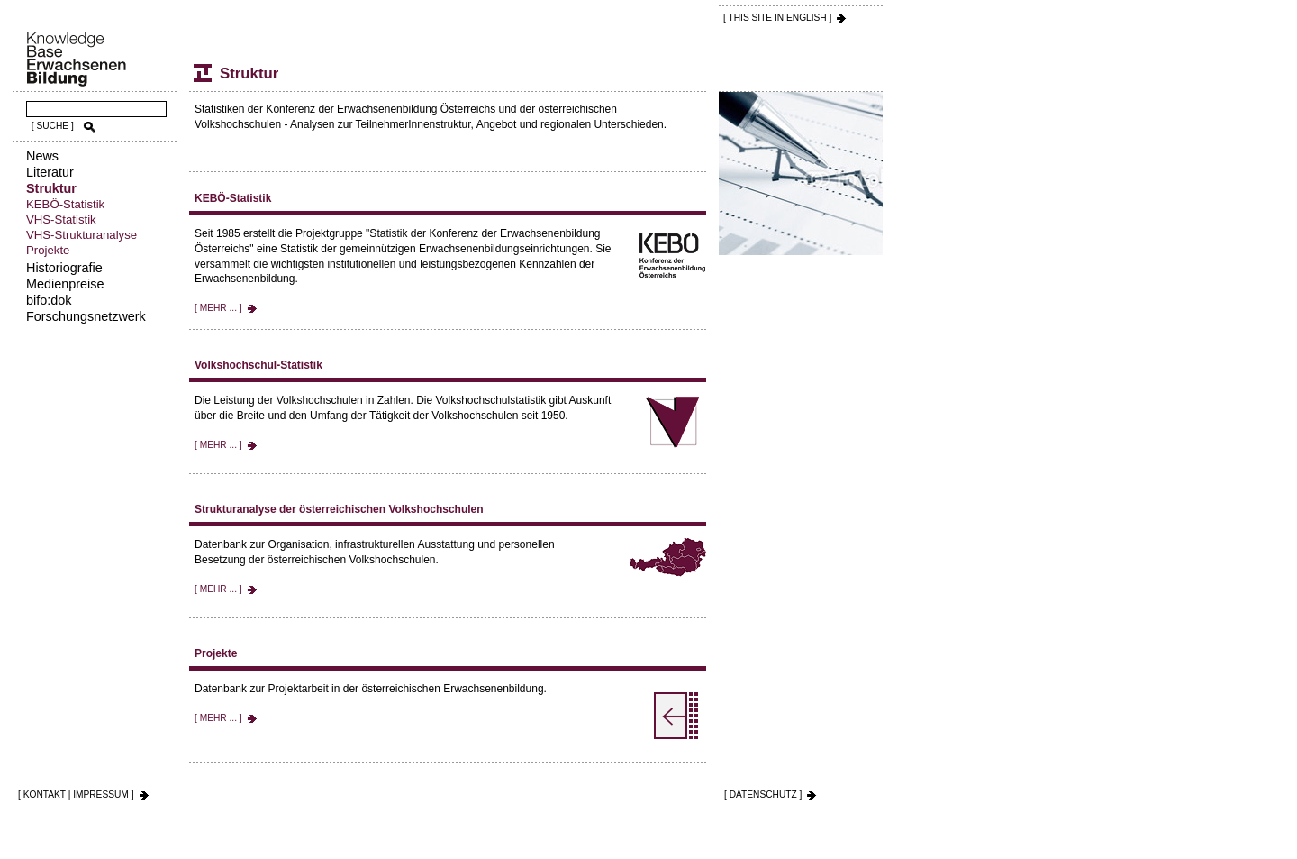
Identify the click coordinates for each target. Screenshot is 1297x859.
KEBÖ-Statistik (65, 204)
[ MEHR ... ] (218, 308)
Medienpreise (65, 284)
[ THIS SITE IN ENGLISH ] (777, 18)
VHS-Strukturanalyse (81, 235)
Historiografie (64, 267)
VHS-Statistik (61, 219)
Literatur (50, 172)
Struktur (51, 188)
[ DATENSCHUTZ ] (763, 795)
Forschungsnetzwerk (86, 316)
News (42, 156)
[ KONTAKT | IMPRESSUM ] (76, 795)
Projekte (47, 250)
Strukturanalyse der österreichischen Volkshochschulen (339, 509)
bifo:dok (48, 300)
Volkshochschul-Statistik (258, 365)
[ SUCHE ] (53, 126)
